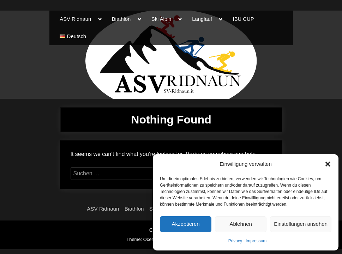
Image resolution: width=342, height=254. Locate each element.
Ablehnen (240, 224)
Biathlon (121, 19)
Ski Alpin (161, 19)
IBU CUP (243, 19)
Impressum (256, 240)
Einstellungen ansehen (301, 224)
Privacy (235, 240)
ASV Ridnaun (75, 19)
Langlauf (202, 19)
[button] (327, 164)
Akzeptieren (185, 224)
